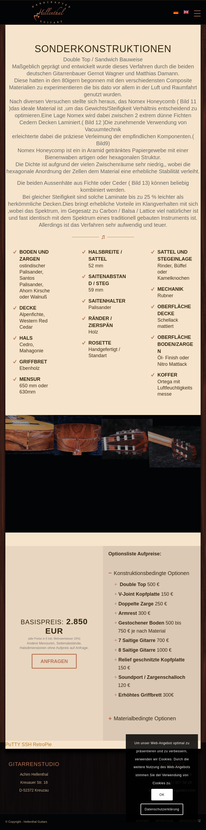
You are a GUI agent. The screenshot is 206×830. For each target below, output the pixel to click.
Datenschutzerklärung (162, 809)
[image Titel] (78, 434)
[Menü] (195, 12)
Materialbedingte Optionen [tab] (142, 718)
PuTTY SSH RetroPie (28, 744)
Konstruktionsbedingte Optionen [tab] (148, 573)
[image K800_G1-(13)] (127, 434)
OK (161, 795)
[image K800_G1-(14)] (29, 434)
